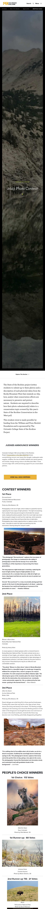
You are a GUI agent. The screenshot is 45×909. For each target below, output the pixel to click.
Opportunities (26, 9)
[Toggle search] (30, 3)
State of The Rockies (15, 9)
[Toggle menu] (38, 3)
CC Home (4, 9)
